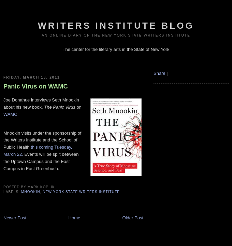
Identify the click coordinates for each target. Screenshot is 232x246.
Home (75, 217)
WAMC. (10, 114)
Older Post (132, 217)
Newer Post (14, 217)
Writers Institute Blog (116, 25)
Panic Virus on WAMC (35, 86)
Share (159, 73)
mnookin (30, 192)
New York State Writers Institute (81, 192)
